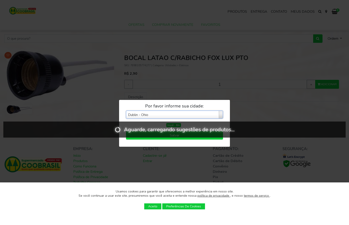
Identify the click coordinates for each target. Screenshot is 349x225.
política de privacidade (213, 196)
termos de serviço (257, 196)
